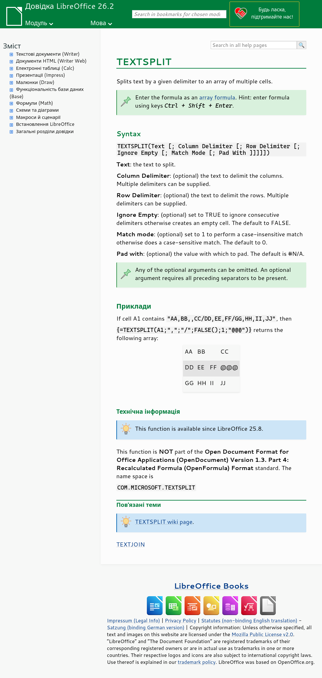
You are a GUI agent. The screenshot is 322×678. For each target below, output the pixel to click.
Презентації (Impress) (40, 75)
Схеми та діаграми (37, 110)
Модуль (36, 23)
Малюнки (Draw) (35, 82)
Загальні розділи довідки (45, 131)
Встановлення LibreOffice (45, 124)
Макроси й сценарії (38, 117)
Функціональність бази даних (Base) (46, 93)
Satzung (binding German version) (146, 627)
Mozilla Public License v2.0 (262, 634)
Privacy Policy (180, 620)
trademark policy (196, 661)
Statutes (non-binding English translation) (249, 620)
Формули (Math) (34, 103)
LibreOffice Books (211, 585)
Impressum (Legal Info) (133, 620)
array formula (217, 97)
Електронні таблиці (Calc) (45, 68)
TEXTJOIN (130, 544)
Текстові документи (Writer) (48, 54)
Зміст (12, 46)
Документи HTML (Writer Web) (51, 61)
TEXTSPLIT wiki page (163, 522)
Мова (98, 23)
